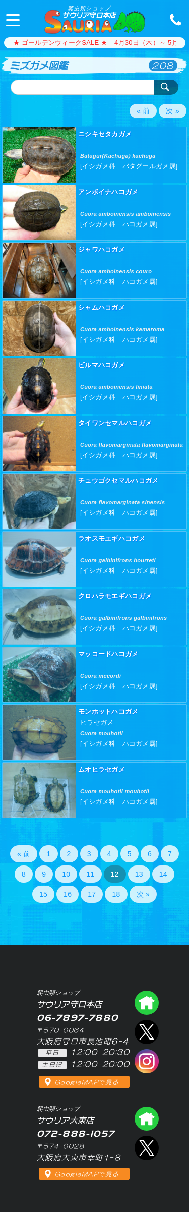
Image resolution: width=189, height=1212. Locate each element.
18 (116, 894)
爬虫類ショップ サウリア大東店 (147, 1119)
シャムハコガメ (101, 307)
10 (66, 874)
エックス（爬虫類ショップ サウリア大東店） (147, 1148)
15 (43, 894)
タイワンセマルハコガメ (115, 423)
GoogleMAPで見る (87, 1082)
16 (68, 894)
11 (90, 874)
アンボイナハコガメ (108, 192)
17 (92, 894)
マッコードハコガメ (108, 654)
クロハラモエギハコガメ (115, 596)
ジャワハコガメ (101, 249)
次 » (172, 111)
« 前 (143, 111)
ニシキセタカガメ (105, 134)
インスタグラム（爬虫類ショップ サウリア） (147, 1061)
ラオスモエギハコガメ (111, 538)
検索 (166, 87)
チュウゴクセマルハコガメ (118, 480)
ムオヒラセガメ (101, 769)
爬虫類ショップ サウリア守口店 (147, 1003)
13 (139, 874)
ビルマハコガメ (101, 365)
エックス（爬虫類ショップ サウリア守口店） (147, 1032)
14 (163, 874)
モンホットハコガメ (108, 711)
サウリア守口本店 (88, 12)
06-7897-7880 (173, 19)
